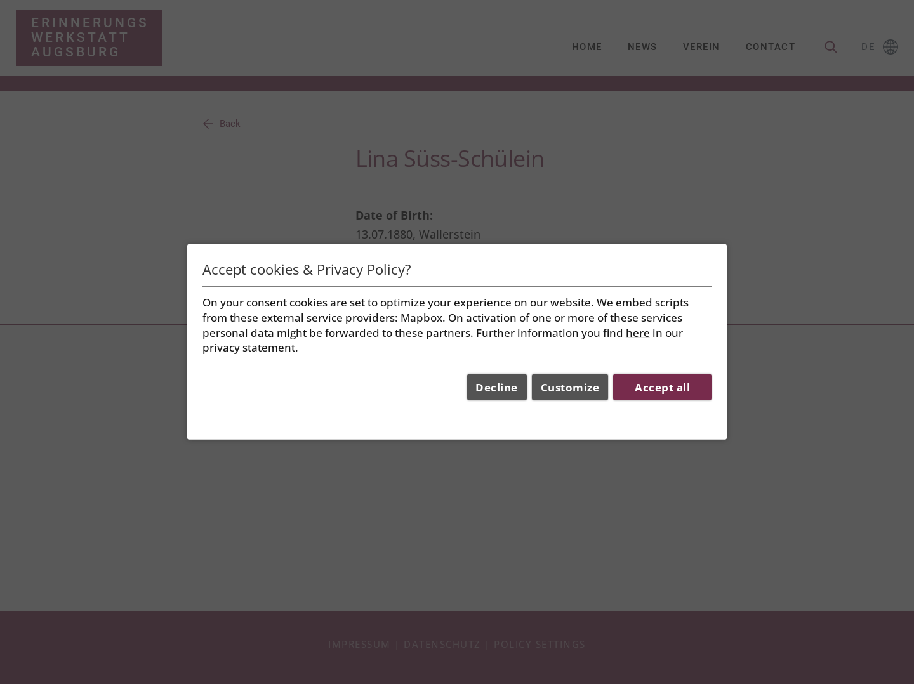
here (638, 332)
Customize (570, 387)
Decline (496, 387)
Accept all (662, 387)
